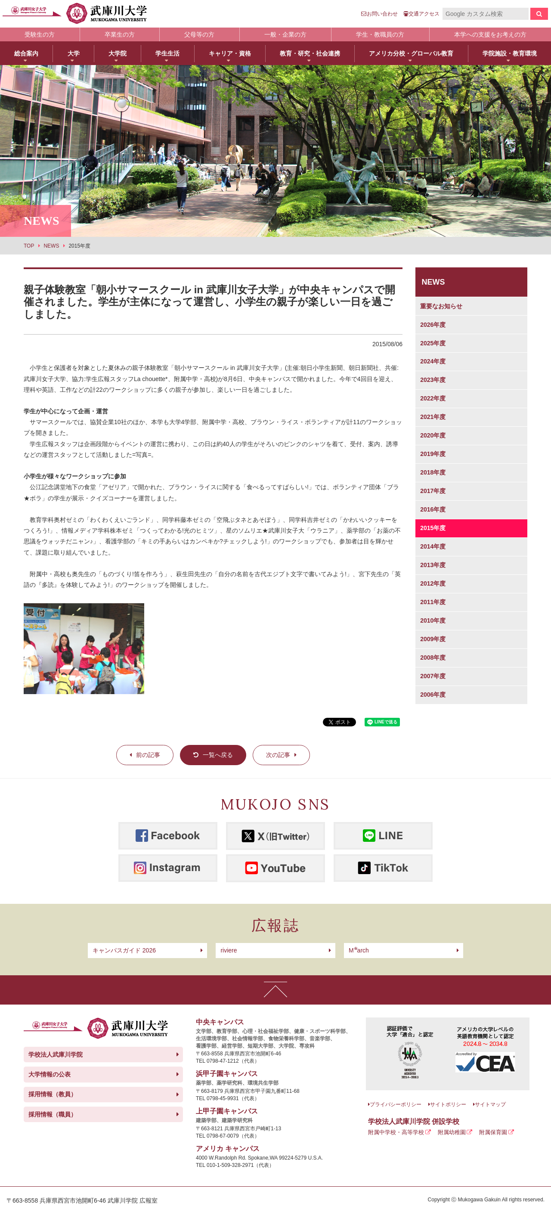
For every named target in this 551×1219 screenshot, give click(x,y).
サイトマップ (490, 1104)
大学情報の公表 (49, 1074)
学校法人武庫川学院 (55, 1054)
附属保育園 (493, 1132)
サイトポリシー (448, 1104)
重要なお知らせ (441, 306)
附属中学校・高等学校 (396, 1132)
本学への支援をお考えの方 (490, 34)
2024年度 (433, 361)
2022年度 (433, 398)
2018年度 (433, 472)
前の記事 (148, 754)
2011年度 (433, 602)
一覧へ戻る (218, 754)
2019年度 (433, 453)
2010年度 (433, 620)
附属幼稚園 (452, 1132)
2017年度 (433, 490)
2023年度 (433, 379)
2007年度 (433, 676)
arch (359, 950)
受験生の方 (40, 34)
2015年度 (433, 527)
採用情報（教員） (52, 1094)
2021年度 (433, 416)
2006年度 (433, 694)
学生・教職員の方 (380, 34)
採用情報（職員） (52, 1114)
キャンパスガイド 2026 (124, 950)
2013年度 (433, 564)
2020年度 (433, 435)
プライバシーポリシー (395, 1104)
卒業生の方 (120, 34)
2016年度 (433, 509)
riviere (228, 950)
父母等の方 (199, 34)
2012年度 (433, 583)
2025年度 (433, 343)
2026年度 (433, 324)
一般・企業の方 (285, 34)
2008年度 (433, 657)
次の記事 (278, 754)
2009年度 (433, 639)
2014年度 (433, 546)
